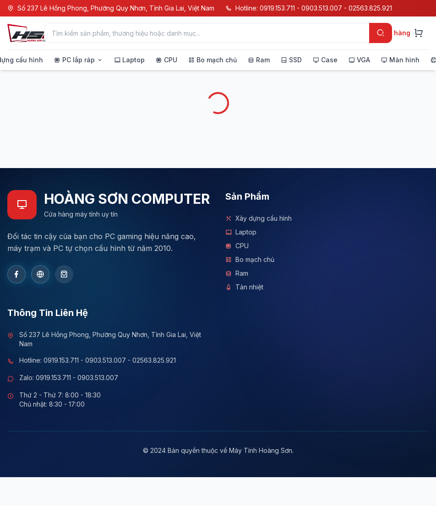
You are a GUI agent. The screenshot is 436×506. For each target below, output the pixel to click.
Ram (236, 273)
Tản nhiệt (244, 287)
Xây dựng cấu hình (258, 218)
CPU (237, 245)
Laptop (240, 232)
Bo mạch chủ (249, 259)
